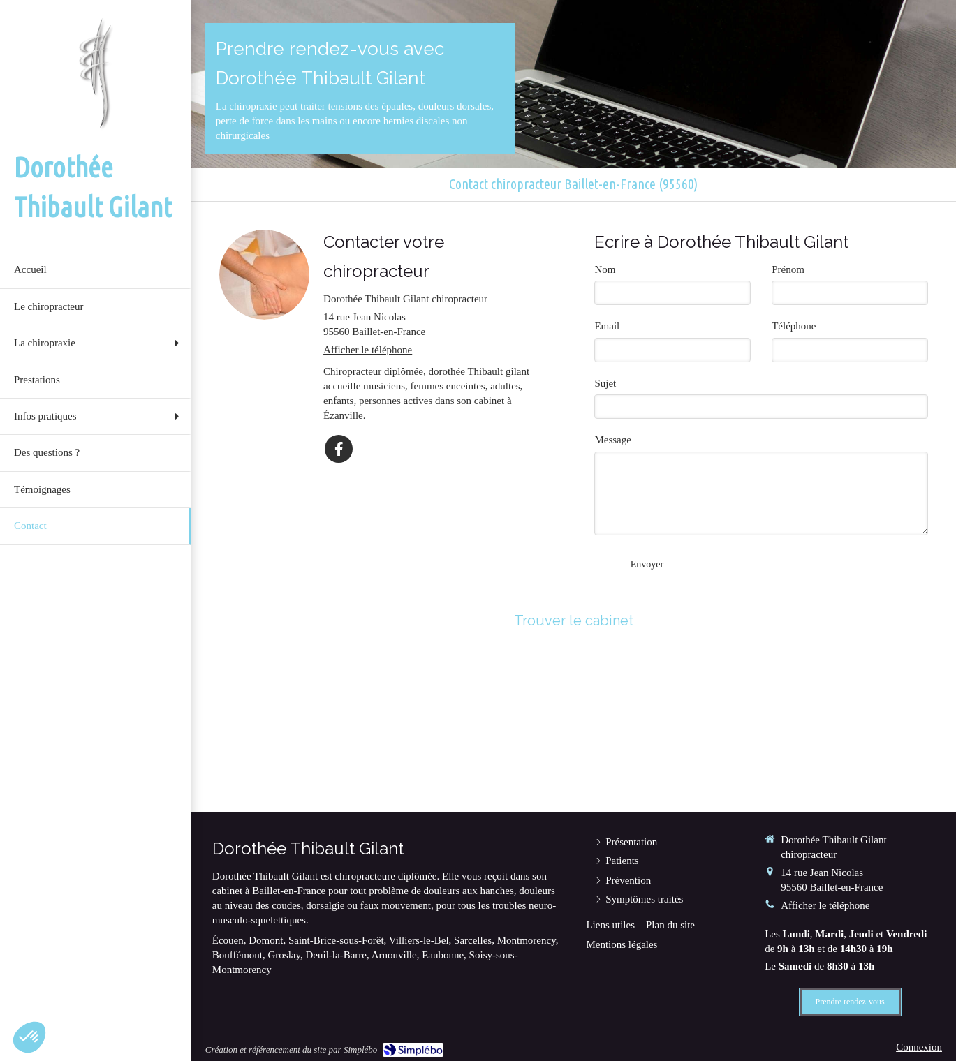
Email (606, 326)
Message (612, 439)
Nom (604, 269)
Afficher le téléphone (367, 349)
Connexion (919, 1047)
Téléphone (794, 326)
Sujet (605, 383)
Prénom (788, 269)
